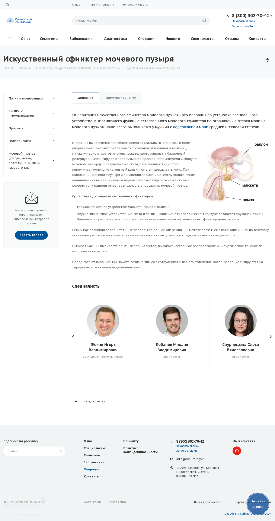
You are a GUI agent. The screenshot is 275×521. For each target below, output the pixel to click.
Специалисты (202, 39)
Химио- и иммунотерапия (34, 113)
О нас (76, 4)
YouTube (7, 5)
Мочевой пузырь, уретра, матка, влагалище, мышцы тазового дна (34, 160)
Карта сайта (117, 502)
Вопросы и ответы (135, 4)
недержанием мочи (190, 126)
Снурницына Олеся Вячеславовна (240, 347)
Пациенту (131, 441)
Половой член (34, 141)
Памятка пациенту (101, 4)
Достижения (92, 502)
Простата (34, 128)
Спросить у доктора (21, 505)
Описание (85, 98)
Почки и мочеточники (34, 98)
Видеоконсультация (21, 514)
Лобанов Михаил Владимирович (172, 347)
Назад (73, 336)
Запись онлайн (242, 26)
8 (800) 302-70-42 (250, 15)
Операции (147, 39)
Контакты (257, 39)
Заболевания (81, 39)
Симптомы (49, 39)
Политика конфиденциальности (140, 450)
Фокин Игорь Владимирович (103, 347)
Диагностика (115, 39)
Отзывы (232, 39)
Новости (173, 39)
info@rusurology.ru (190, 459)
